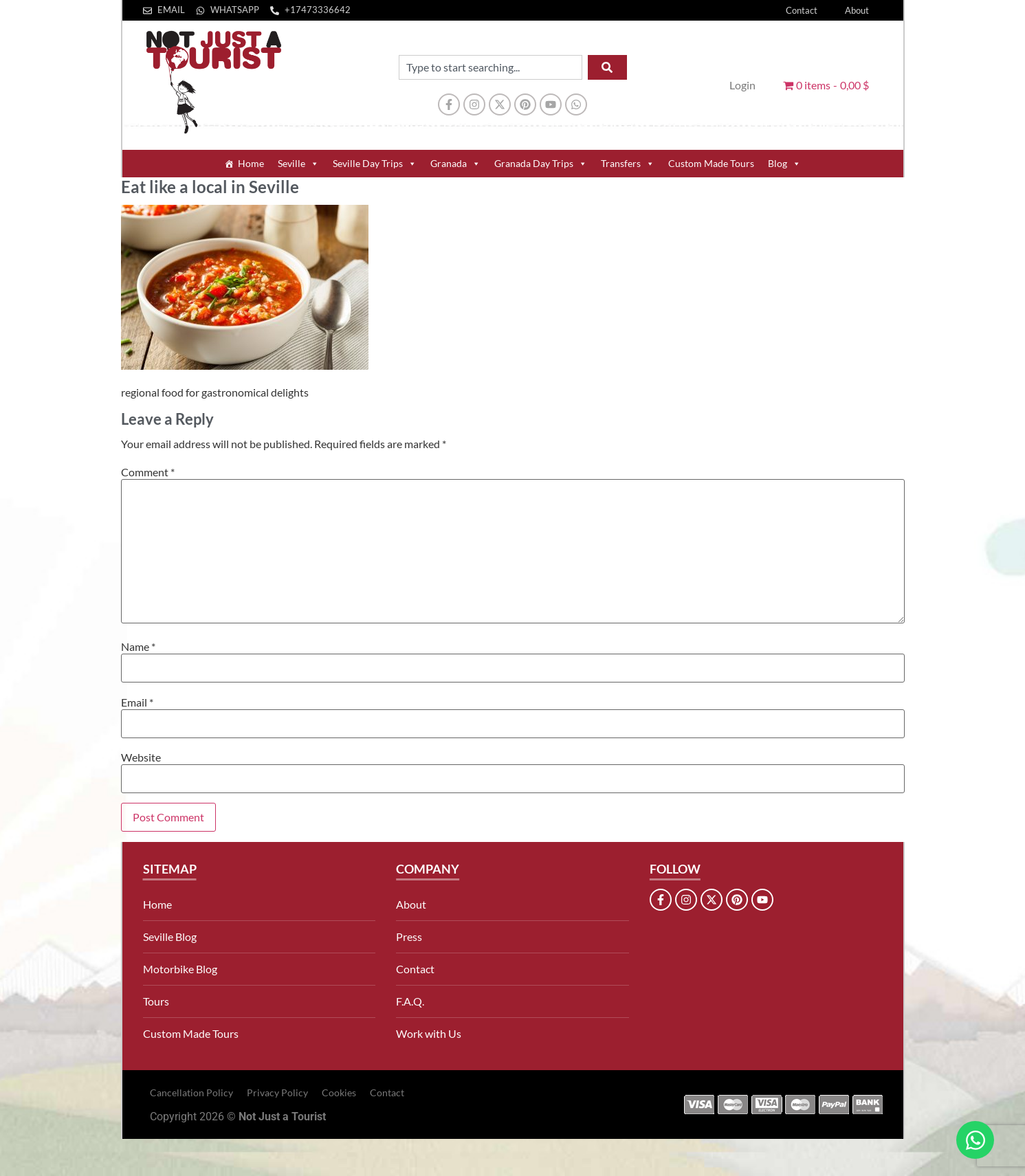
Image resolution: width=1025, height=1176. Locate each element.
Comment (148, 472)
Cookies (339, 1092)
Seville (298, 163)
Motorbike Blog (180, 968)
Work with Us (428, 1033)
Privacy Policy (277, 1092)
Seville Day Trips (375, 163)
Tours (156, 1001)
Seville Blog (170, 936)
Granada (455, 163)
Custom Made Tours (711, 163)
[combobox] (490, 67)
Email (137, 702)
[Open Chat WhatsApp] (975, 1140)
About (857, 10)
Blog (784, 163)
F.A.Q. (410, 1001)
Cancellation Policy (191, 1092)
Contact (801, 10)
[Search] (607, 67)
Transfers (627, 163)
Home (251, 163)
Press (409, 936)
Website (141, 757)
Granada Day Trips (540, 163)
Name (138, 646)
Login (742, 84)
